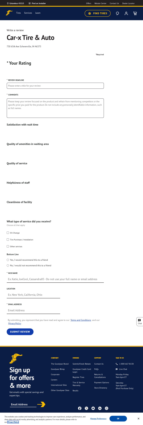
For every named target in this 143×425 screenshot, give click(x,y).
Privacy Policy (14, 323)
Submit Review (20, 331)
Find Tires (97, 13)
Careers (54, 379)
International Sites (59, 385)
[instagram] (106, 408)
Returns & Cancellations (100, 375)
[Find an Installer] (40, 3)
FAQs (96, 369)
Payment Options (101, 382)
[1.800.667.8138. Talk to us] (125, 363)
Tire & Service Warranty (79, 383)
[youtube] (93, 408)
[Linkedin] (100, 408)
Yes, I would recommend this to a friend (29, 259)
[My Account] (126, 13)
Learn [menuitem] (37, 13)
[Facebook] (79, 408)
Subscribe (40, 405)
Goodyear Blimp (58, 369)
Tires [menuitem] (18, 13)
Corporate (55, 374)
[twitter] (86, 408)
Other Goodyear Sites (60, 390)
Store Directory (100, 388)
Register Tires (78, 377)
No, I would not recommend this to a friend (30, 265)
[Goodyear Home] (9, 13)
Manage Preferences (98, 421)
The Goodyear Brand (60, 364)
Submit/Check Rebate (82, 364)
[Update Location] (15, 3)
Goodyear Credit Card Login (82, 370)
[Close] (138, 421)
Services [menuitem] (28, 13)
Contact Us (98, 364)
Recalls (75, 390)
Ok (118, 421)
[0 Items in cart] (135, 13)
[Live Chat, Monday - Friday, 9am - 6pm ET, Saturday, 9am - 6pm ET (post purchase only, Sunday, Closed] (121, 369)
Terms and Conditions (81, 320)
